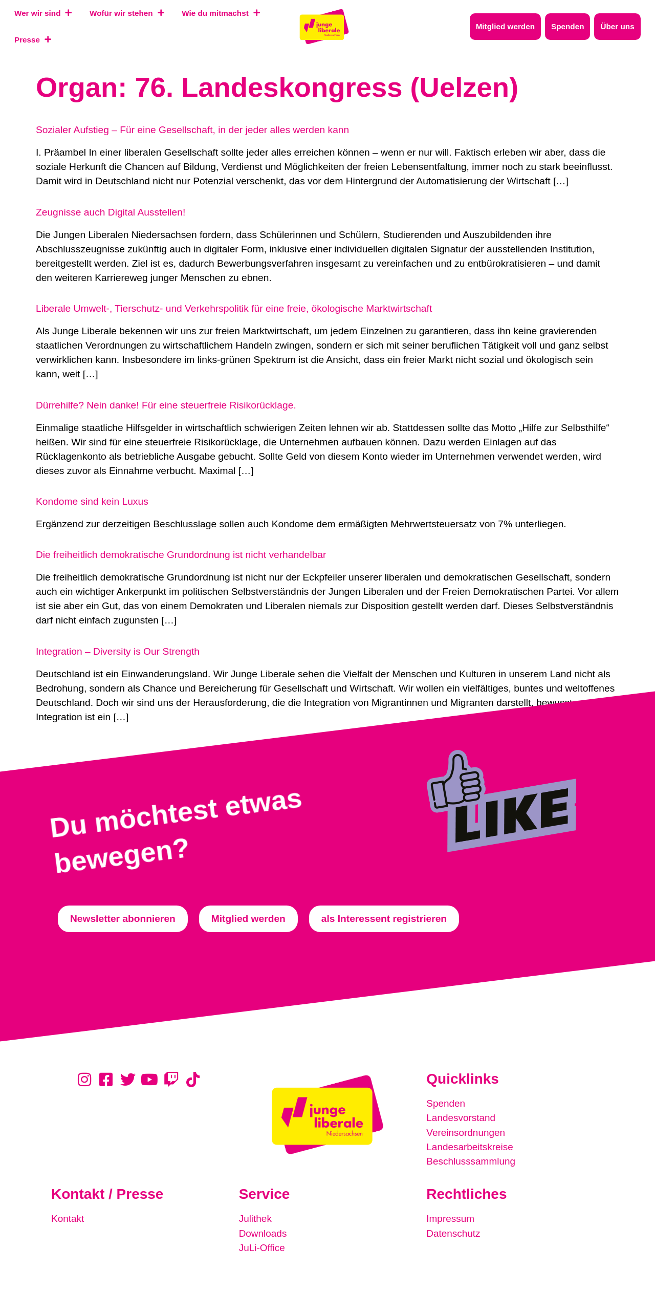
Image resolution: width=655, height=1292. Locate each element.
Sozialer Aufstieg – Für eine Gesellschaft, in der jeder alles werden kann (192, 129)
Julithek (255, 1218)
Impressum (450, 1218)
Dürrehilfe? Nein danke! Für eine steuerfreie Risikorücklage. (166, 405)
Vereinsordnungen (466, 1132)
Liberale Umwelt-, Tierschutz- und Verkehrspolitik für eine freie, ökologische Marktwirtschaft (234, 308)
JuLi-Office (262, 1246)
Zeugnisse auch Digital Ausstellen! (110, 212)
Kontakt (67, 1218)
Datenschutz (453, 1232)
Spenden (446, 1103)
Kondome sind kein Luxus (92, 501)
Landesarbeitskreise (470, 1146)
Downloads (263, 1232)
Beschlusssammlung (471, 1160)
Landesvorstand (461, 1117)
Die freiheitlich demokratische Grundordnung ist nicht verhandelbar (181, 554)
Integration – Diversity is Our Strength (118, 651)
